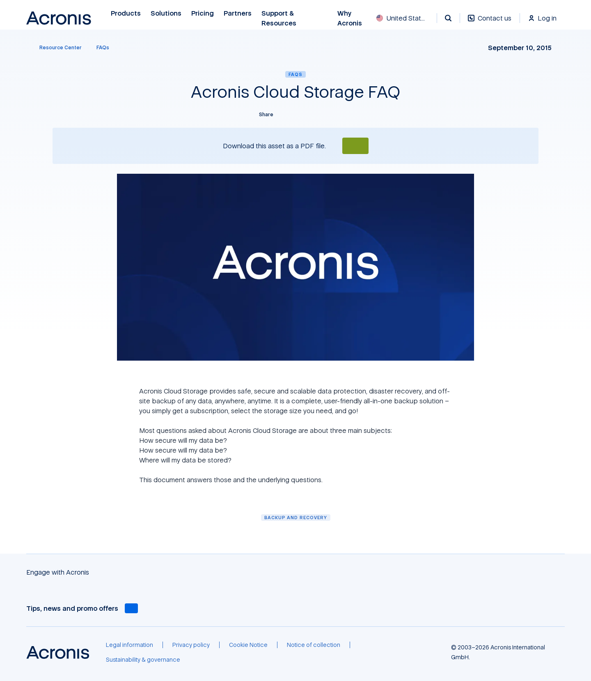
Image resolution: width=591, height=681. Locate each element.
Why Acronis (349, 18)
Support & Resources (279, 18)
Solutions (166, 13)
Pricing (202, 13)
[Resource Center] (55, 48)
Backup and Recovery (295, 517)
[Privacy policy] (191, 645)
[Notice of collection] (313, 645)
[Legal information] (129, 645)
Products (126, 13)
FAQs (295, 74)
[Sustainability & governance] (143, 660)
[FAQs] (102, 48)
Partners (238, 13)
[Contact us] (489, 22)
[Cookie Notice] (248, 645)
